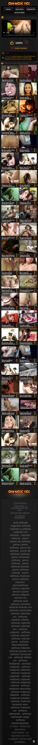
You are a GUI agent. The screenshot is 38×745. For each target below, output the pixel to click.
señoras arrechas (20, 604)
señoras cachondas (21, 610)
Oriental (26, 56)
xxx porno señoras (27, 59)
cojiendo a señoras (20, 528)
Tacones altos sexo (18, 58)
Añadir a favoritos (21, 48)
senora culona (20, 591)
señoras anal (20, 601)
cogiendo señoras (21, 525)
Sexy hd (10, 58)
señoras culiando (18, 631)
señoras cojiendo (20, 622)
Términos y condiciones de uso (19, 508)
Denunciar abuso (20, 512)
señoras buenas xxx (20, 607)
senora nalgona (20, 594)
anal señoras (20, 522)
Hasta (34, 741)
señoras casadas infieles (20, 618)
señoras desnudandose (20, 643)
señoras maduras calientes (20, 668)
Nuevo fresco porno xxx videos (20, 11)
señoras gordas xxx (21, 651)
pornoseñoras (20, 585)
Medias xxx (20, 56)
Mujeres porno (19, 3)
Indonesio (14, 56)
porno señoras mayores (20, 581)
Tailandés (25, 58)
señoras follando (20, 647)
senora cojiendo (20, 588)
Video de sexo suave (15, 59)
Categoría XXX (31, 9)
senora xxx (20, 597)
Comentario (20, 503)
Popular (8, 9)
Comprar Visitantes (19, 516)
